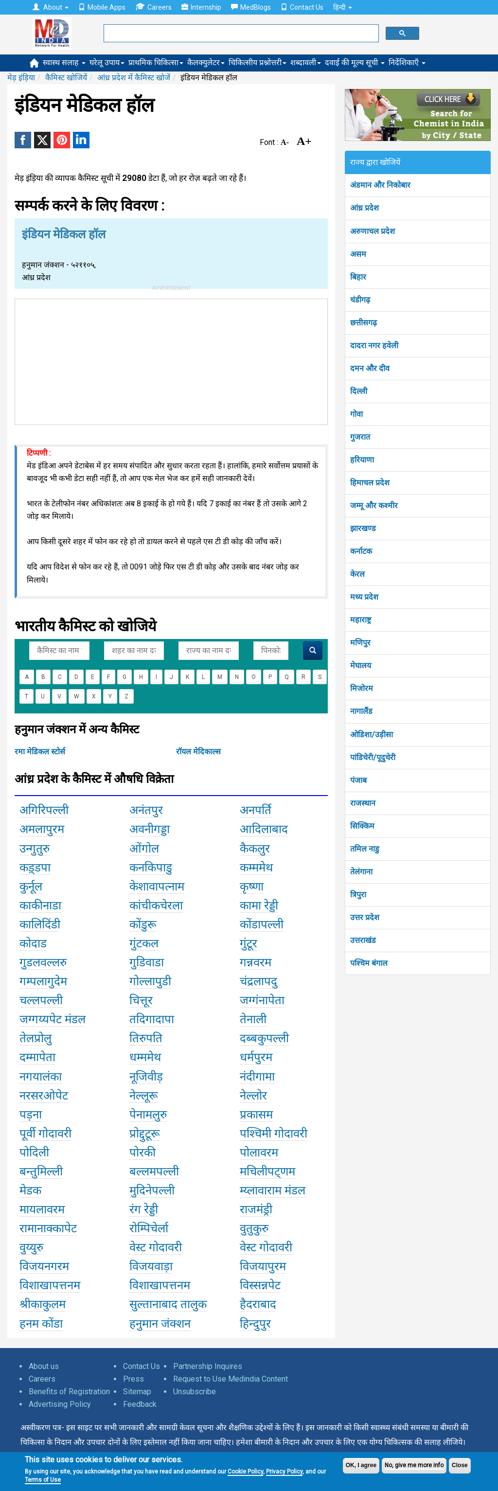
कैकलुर (255, 848)
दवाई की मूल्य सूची (355, 62)
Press (133, 1379)
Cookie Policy (245, 1471)
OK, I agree (361, 1465)
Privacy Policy (284, 1471)
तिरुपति (145, 1038)
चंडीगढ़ (360, 299)
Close (460, 1465)
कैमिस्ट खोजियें (66, 77)
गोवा (356, 414)
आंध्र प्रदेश (364, 208)
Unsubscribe (194, 1391)
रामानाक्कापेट (48, 1228)
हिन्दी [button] (342, 7)
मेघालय (360, 665)
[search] (240, 33)
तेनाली (253, 1019)
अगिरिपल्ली (44, 810)
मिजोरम (361, 688)
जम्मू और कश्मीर (374, 505)
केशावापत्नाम (156, 886)
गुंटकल (144, 943)
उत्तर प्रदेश (364, 917)
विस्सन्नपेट (260, 1285)
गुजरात (360, 437)
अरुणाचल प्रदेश (372, 231)
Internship (201, 7)
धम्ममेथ (145, 1057)
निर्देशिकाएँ (407, 62)
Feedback (140, 1404)
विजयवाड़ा (151, 1266)
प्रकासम (256, 1114)
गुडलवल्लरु (43, 962)
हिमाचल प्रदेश (370, 482)
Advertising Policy (60, 1404)
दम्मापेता (37, 1057)
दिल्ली (358, 391)
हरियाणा (362, 459)
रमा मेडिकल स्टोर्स (40, 751)
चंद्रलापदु (258, 981)
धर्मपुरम (256, 1057)
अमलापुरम (41, 829)
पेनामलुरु (148, 1114)
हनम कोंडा (41, 1324)
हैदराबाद (258, 1304)
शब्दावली (305, 62)
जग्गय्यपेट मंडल (52, 1019)
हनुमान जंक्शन (160, 1324)
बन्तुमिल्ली (41, 1171)
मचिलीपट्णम (267, 1171)
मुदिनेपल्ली (152, 1190)
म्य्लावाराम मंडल (272, 1190)
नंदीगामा (257, 1076)
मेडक (30, 1190)
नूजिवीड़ (146, 1076)
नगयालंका (40, 1076)
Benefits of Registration (69, 1391)
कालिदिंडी (39, 924)
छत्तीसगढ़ (363, 322)
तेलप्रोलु (35, 1038)
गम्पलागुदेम (43, 981)
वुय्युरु (31, 1247)
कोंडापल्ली (262, 924)
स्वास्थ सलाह (64, 62)
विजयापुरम (263, 1266)
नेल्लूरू (143, 1095)
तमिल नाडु (364, 848)
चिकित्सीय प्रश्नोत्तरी (257, 62)
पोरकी (142, 1152)
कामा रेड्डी (259, 905)
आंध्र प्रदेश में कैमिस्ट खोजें (133, 77)
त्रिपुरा (358, 894)
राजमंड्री (256, 1209)
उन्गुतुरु (34, 848)
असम (358, 254)
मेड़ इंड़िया (21, 77)
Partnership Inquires (207, 1366)
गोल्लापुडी (150, 981)
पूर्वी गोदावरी (45, 1133)
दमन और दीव (370, 368)
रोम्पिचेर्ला (148, 1228)
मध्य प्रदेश (364, 597)
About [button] (51, 7)
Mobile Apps (101, 7)
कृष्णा (252, 886)
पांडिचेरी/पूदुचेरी (372, 757)
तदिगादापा (151, 1019)
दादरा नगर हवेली (374, 345)
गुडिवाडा (146, 962)
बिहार (358, 277)
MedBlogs (251, 7)
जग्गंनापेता (262, 1000)
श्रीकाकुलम (42, 1304)
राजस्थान (362, 803)
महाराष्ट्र (360, 619)
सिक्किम (362, 826)
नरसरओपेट (43, 1095)
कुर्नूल (30, 886)
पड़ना (30, 1114)
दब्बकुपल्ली (264, 1038)
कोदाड (33, 943)
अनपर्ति (255, 810)
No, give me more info (414, 1465)
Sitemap (137, 1391)
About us (44, 1366)
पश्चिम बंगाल (369, 963)
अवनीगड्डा (149, 829)
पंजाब (358, 780)
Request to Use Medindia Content (230, 1379)
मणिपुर (360, 642)
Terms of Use (43, 1479)
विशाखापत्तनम (49, 1285)
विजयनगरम (44, 1266)
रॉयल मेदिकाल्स (198, 751)
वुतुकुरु (254, 1228)
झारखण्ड (363, 528)
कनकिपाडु (150, 867)
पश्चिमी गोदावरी (273, 1133)
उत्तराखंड (363, 940)
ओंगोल (144, 848)
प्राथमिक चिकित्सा (155, 62)
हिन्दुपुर (255, 1324)
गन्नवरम (255, 962)
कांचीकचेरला (156, 905)
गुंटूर (248, 943)
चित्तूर (141, 1000)
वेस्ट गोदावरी (155, 1247)
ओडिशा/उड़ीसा (371, 734)
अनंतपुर (146, 810)
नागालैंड (361, 711)
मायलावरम (42, 1209)
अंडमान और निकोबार (380, 185)
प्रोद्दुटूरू (144, 1133)
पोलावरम (259, 1152)
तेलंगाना (361, 871)
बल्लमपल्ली (154, 1171)
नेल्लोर (253, 1095)
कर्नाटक (361, 551)
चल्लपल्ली (41, 1000)
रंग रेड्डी (143, 1209)
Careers (153, 7)
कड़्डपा (35, 867)
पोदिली (34, 1152)
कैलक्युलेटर (206, 62)
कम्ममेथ (256, 867)
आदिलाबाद (264, 829)
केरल (357, 574)
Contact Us (302, 7)
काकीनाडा (40, 905)
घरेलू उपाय (106, 62)
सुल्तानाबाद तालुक (168, 1304)
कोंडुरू (143, 924)
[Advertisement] (171, 360)
